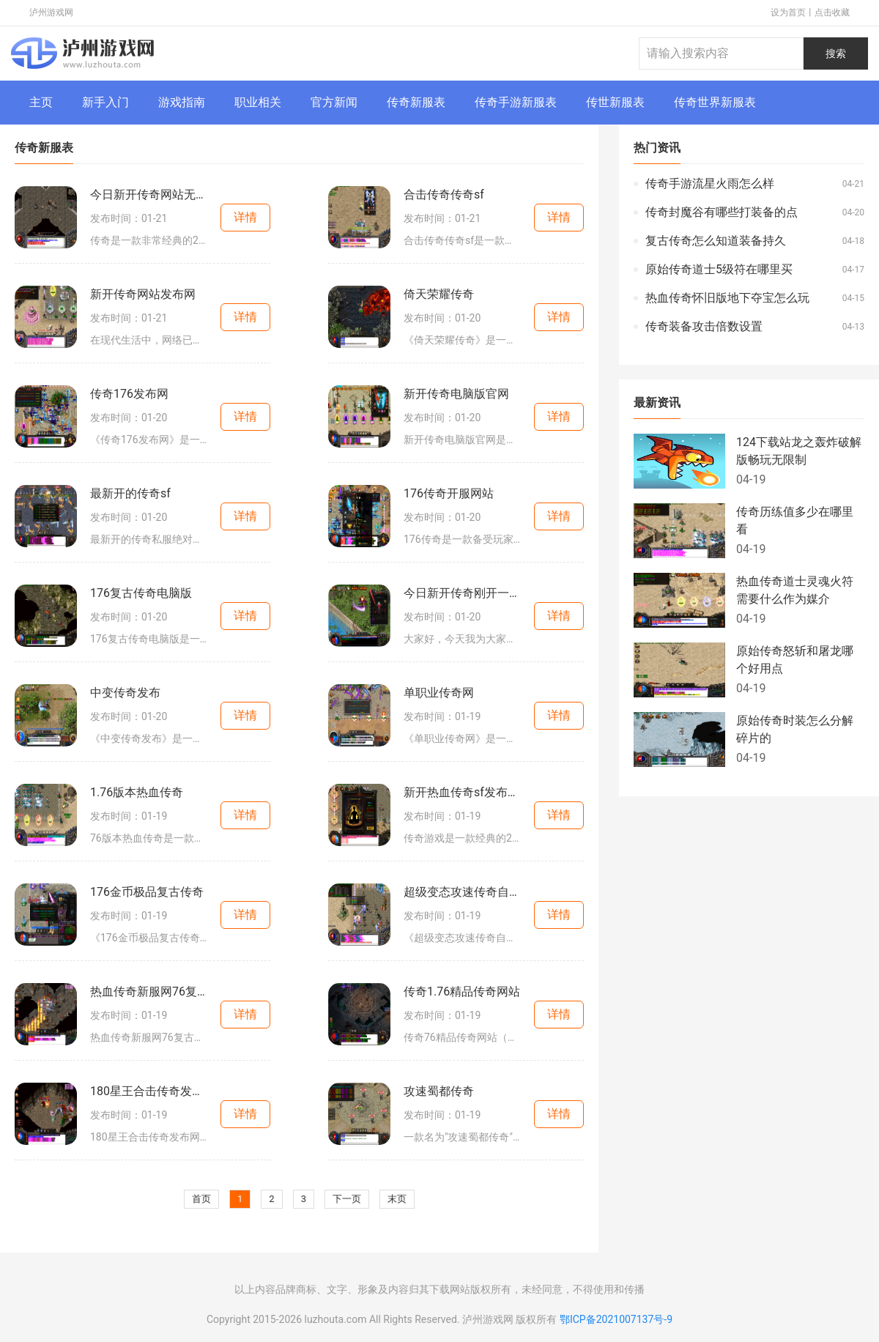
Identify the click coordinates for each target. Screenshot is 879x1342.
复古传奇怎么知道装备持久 (715, 241)
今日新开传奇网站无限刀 (148, 194)
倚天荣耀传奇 (439, 294)
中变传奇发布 (125, 693)
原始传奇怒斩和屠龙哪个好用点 (794, 659)
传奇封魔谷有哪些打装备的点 (721, 212)
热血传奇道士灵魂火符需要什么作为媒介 (794, 590)
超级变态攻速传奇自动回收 (462, 892)
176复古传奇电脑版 (141, 593)
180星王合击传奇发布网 (148, 1091)
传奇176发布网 (129, 394)
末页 (397, 1198)
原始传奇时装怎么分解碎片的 (794, 729)
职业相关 (257, 102)
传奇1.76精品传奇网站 (462, 991)
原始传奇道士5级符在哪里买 (719, 269)
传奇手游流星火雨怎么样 (709, 183)
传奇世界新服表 (715, 102)
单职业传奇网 (439, 693)
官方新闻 (334, 102)
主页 (41, 102)
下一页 (347, 1198)
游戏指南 (181, 102)
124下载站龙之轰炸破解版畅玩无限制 (798, 451)
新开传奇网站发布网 (143, 294)
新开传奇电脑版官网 (456, 394)
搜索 (836, 53)
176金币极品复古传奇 (147, 892)
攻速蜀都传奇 (439, 1091)
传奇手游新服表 (516, 102)
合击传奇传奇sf (444, 194)
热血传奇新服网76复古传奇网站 (148, 991)
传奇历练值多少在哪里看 (794, 520)
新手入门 (105, 102)
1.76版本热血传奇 (136, 792)
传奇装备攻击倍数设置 (704, 326)
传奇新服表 (416, 102)
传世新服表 (615, 102)
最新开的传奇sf (130, 493)
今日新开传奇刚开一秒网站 (462, 593)
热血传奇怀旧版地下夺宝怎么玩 (727, 298)
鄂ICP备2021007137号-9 (616, 1319)
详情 (245, 217)
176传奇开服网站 (449, 493)
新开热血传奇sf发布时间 (462, 792)
